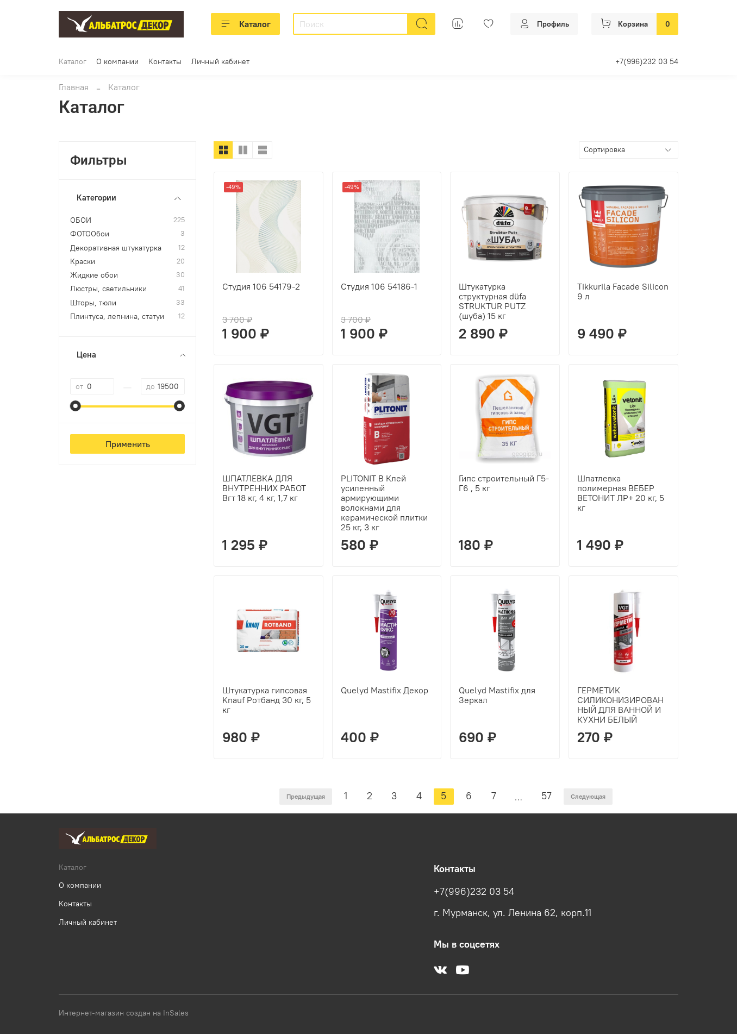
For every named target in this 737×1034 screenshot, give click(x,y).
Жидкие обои (94, 275)
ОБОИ (80, 220)
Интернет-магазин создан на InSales (124, 1013)
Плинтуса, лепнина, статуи (117, 316)
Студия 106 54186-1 (379, 286)
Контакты (165, 61)
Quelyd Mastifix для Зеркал (497, 695)
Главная (74, 87)
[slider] (75, 406)
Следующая (588, 796)
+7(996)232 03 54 (646, 61)
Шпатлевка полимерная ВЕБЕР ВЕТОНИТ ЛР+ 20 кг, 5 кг (620, 493)
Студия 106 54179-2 (261, 286)
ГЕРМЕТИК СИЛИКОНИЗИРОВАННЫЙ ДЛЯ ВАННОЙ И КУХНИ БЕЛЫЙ (620, 705)
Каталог (245, 23)
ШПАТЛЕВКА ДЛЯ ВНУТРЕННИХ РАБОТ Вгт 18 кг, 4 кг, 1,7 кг (264, 488)
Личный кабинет (220, 61)
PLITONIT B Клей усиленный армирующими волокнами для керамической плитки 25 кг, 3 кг (384, 502)
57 (546, 796)
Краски (82, 261)
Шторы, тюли (93, 303)
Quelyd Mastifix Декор (384, 690)
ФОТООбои (89, 234)
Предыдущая (305, 796)
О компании (117, 61)
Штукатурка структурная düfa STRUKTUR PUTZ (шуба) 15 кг (492, 301)
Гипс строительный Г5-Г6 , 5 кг (504, 483)
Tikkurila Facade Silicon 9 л (623, 291)
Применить (127, 443)
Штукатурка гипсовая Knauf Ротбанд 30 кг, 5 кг (266, 700)
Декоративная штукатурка (115, 248)
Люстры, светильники (108, 288)
